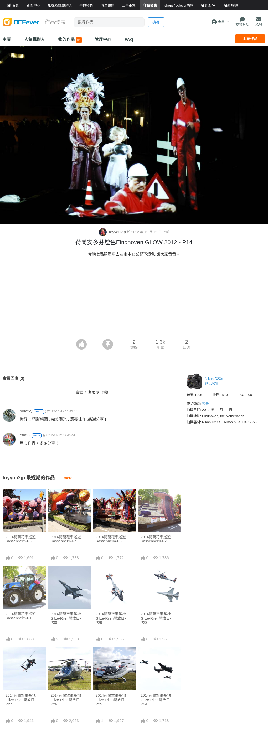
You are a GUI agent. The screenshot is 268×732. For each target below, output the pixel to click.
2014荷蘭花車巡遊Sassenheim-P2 (156, 539)
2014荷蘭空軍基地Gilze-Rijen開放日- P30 (65, 618)
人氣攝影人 (34, 39)
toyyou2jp (113, 232)
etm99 (25, 435)
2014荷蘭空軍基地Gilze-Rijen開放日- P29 (111, 618)
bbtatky (26, 411)
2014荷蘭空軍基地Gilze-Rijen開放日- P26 (65, 699)
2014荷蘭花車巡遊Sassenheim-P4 (65, 539)
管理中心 (103, 39)
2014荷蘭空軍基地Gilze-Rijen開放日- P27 (21, 699)
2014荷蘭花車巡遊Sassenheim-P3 (111, 539)
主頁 (7, 39)
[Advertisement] (134, 299)
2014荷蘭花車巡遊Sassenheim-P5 (21, 539)
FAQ (129, 39)
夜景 (205, 404)
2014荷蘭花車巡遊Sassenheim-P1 (21, 616)
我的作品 (69, 40)
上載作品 (250, 39)
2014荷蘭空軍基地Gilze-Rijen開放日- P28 (156, 618)
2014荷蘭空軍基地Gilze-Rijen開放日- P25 (111, 699)
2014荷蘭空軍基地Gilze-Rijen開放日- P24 (156, 699)
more (68, 478)
